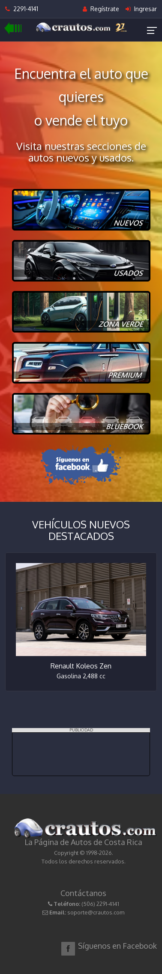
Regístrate (101, 8)
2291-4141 (21, 8)
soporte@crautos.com (95, 912)
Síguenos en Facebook (117, 945)
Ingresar (141, 8)
